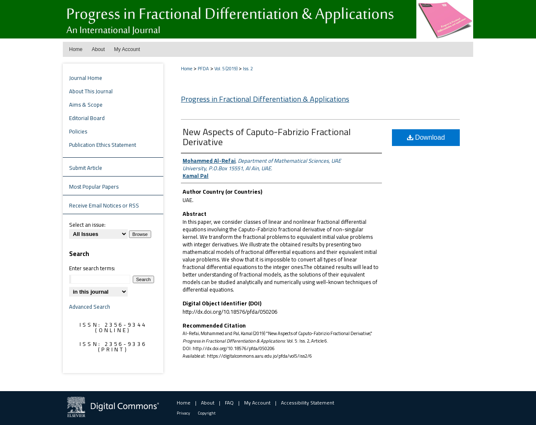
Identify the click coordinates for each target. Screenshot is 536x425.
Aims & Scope (86, 105)
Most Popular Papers (94, 187)
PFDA (203, 68)
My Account (257, 402)
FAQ (229, 402)
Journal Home (85, 78)
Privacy (183, 413)
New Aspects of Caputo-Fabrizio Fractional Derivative (266, 137)
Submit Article (85, 168)
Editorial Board (87, 118)
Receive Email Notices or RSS (104, 205)
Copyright (207, 413)
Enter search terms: (92, 268)
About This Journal (91, 91)
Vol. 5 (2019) (225, 68)
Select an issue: (87, 225)
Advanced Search (89, 307)
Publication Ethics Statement (102, 145)
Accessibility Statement (307, 402)
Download (426, 137)
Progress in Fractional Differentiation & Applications (265, 99)
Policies (78, 131)
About (207, 402)
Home (186, 68)
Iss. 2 (248, 68)
